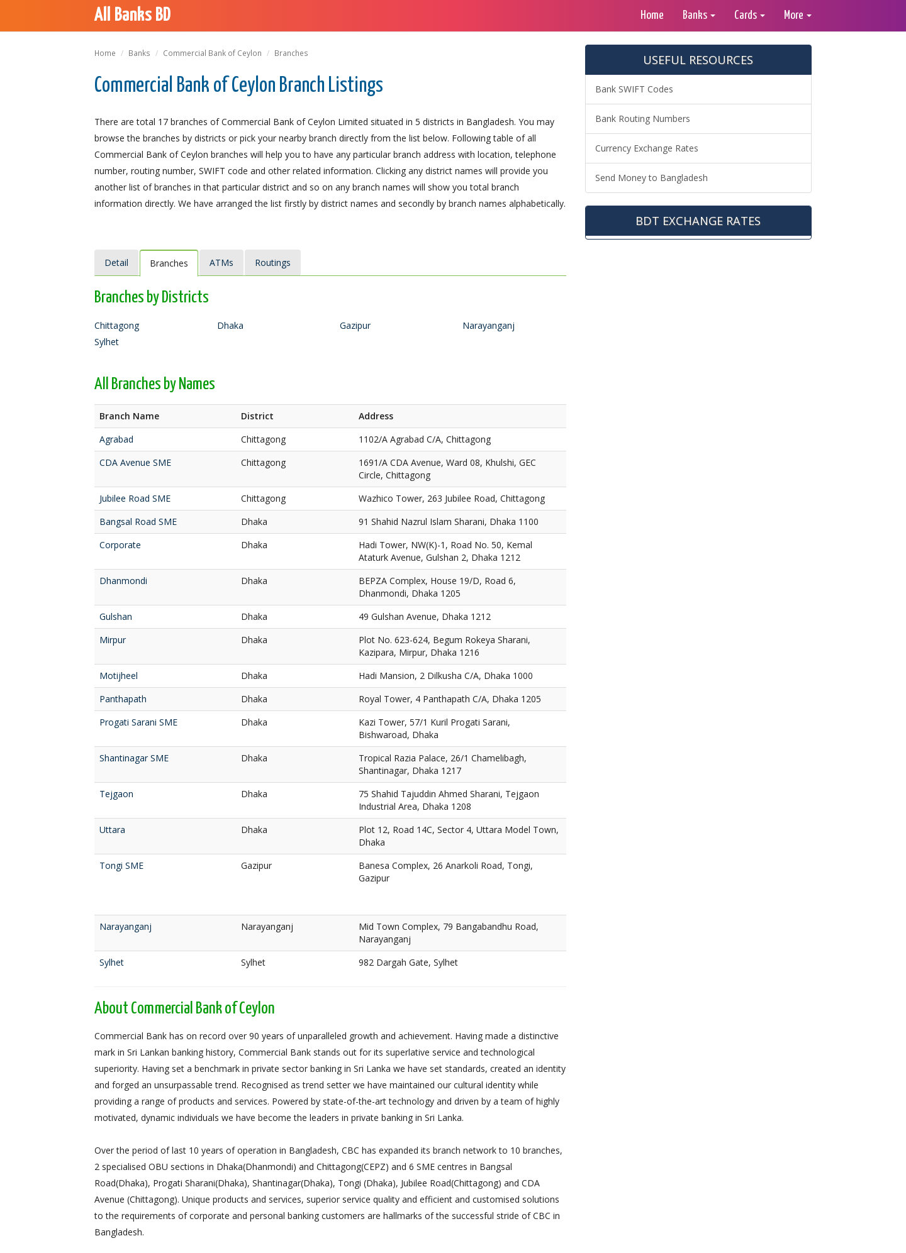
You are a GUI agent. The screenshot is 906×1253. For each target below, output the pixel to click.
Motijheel (118, 676)
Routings (273, 262)
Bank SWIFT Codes (634, 89)
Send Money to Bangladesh (651, 178)
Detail (116, 262)
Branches (169, 263)
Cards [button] (749, 15)
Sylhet (106, 342)
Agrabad (116, 439)
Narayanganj (488, 325)
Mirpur (112, 640)
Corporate (120, 545)
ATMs (221, 262)
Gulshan (115, 616)
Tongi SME (121, 865)
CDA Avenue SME (135, 462)
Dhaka (230, 325)
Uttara (112, 830)
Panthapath (123, 699)
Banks (139, 53)
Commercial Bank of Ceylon (212, 53)
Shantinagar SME (134, 758)
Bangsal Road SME (138, 521)
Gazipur (355, 325)
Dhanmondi (123, 581)
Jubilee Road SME (135, 498)
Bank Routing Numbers (642, 118)
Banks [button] (699, 15)
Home (652, 15)
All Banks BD (132, 16)
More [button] (798, 15)
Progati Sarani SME (138, 722)
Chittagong (116, 325)
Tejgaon (116, 794)
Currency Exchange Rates (646, 148)
